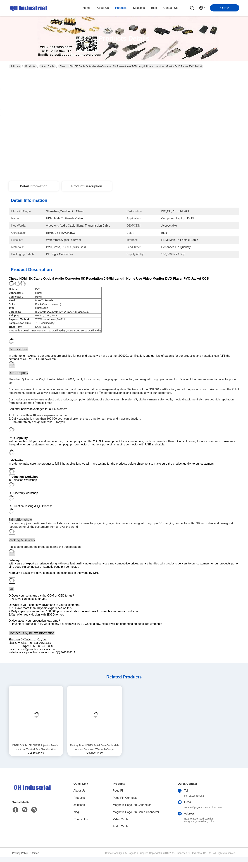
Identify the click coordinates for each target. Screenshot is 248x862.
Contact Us (80, 819)
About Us (79, 790)
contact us (170, 7)
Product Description (86, 186)
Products (30, 66)
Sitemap (34, 853)
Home (86, 7)
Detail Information (33, 186)
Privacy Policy (20, 853)
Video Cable (47, 66)
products (121, 7)
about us (103, 7)
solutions (139, 7)
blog (154, 7)
